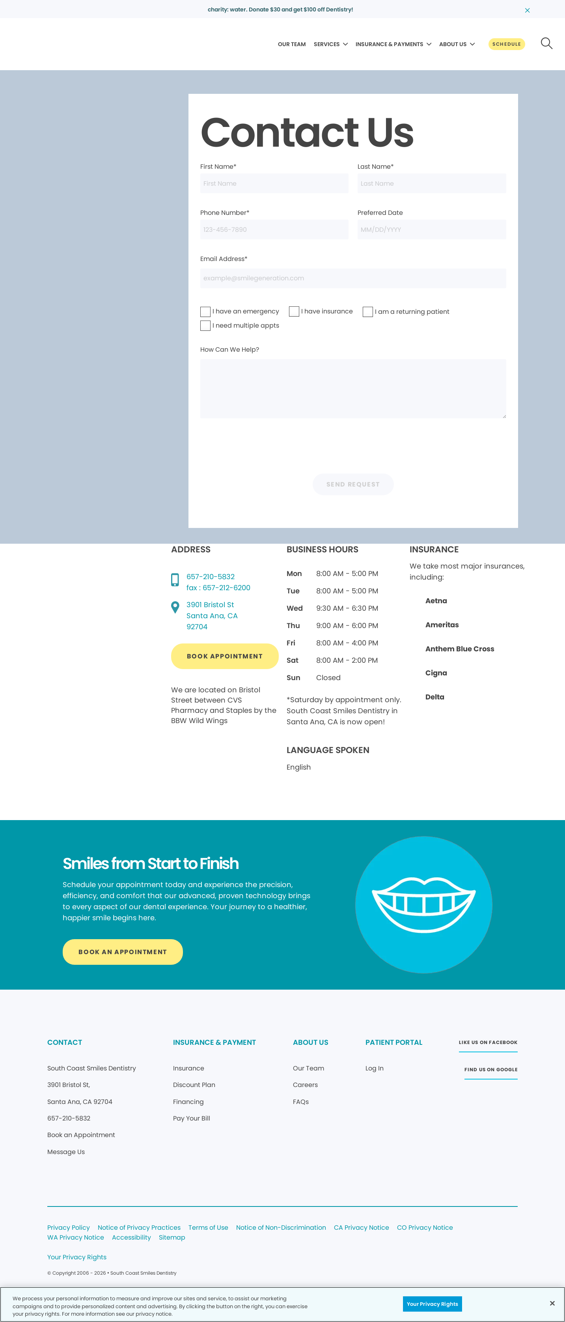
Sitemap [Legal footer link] (172, 1238)
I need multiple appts (226, 325)
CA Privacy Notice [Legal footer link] (361, 1228)
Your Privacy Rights (76, 1257)
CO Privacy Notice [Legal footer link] (425, 1228)
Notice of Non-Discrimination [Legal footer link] (281, 1228)
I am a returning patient (390, 311)
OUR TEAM (292, 44)
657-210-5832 (210, 577)
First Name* (274, 178)
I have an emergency (226, 311)
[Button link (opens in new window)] (225, 656)
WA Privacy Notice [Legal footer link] (75, 1238)
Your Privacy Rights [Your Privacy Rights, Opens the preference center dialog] (432, 1303)
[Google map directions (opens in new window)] (212, 615)
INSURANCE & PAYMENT (214, 1042)
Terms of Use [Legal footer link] (208, 1228)
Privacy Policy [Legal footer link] (68, 1228)
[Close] (552, 1303)
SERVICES (327, 44)
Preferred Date (432, 224)
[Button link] (507, 44)
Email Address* (353, 271)
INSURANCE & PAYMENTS (389, 44)
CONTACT (64, 1042)
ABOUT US (453, 44)
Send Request (353, 484)
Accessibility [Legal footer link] (131, 1238)
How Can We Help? (353, 381)
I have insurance (310, 311)
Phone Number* (274, 224)
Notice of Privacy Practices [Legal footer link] (139, 1228)
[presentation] (353, 449)
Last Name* (432, 178)
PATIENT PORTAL (393, 1042)
